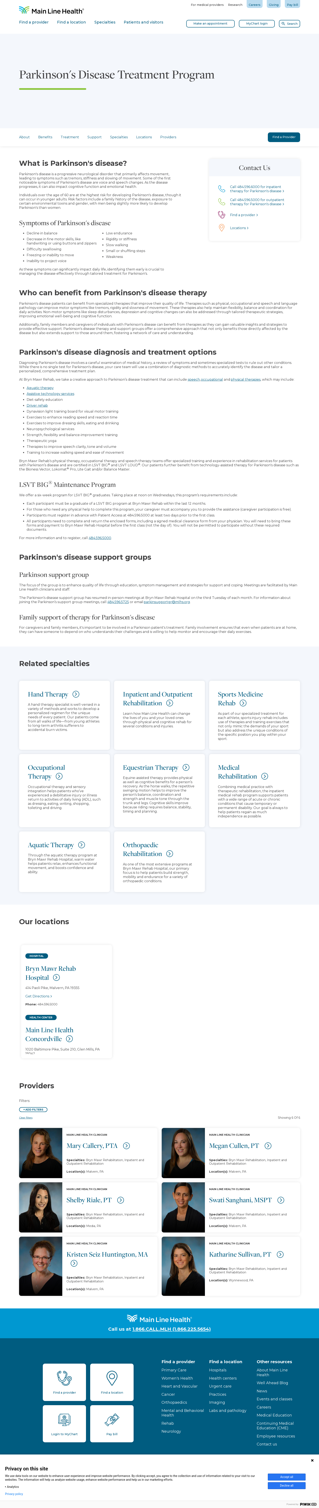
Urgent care (220, 1386)
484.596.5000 (100, 538)
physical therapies (245, 380)
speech (194, 380)
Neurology (171, 1431)
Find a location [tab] (71, 22)
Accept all (286, 1477)
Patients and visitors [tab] (143, 22)
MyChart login (257, 23)
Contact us (267, 1444)
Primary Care (173, 1370)
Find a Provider (284, 137)
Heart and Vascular (179, 1386)
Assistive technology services (50, 394)
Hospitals (218, 1370)
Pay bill (292, 5)
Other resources (274, 1361)
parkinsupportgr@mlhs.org (167, 602)
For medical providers (207, 5)
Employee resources (276, 1436)
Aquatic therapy (40, 388)
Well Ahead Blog (272, 1383)
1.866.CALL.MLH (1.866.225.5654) (171, 1329)
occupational (212, 380)
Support (94, 137)
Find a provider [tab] (34, 22)
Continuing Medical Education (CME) (275, 1426)
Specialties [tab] (104, 22)
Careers (254, 5)
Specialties (119, 137)
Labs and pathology (227, 1410)
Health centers (223, 1378)
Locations (144, 137)
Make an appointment (210, 23)
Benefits (45, 137)
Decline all (286, 1485)
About (24, 137)
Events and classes (274, 1399)
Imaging (217, 1402)
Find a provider (178, 1361)
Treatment (70, 137)
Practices (217, 1394)
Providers (168, 137)
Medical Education (274, 1415)
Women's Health (177, 1378)
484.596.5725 (118, 602)
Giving (274, 5)
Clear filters (26, 1117)
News (262, 1391)
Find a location (225, 1361)
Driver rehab (37, 406)
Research (235, 5)
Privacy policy (14, 1494)
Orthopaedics (174, 1402)
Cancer (168, 1394)
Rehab (167, 1423)
